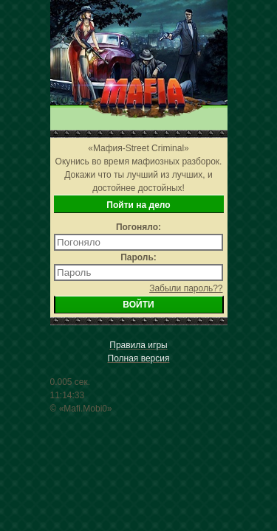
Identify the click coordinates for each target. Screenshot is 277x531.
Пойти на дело (138, 205)
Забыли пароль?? (185, 288)
